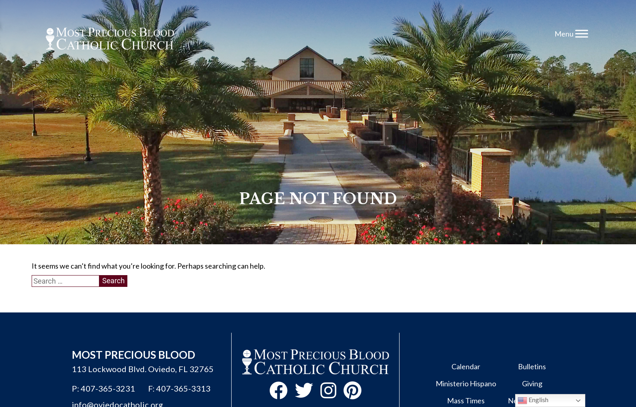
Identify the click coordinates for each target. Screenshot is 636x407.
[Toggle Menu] (581, 33)
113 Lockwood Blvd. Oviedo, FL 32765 (143, 369)
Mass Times (466, 400)
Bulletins (532, 366)
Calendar (465, 366)
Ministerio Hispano (466, 383)
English (533, 400)
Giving (532, 383)
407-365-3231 (108, 388)
